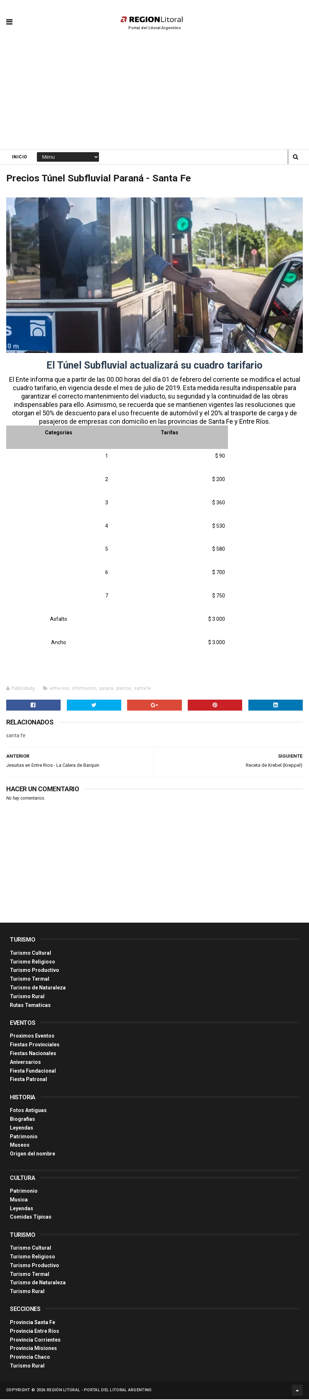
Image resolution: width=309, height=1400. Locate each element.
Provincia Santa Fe (32, 1323)
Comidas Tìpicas (31, 1217)
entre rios (59, 688)
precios (123, 688)
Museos (20, 1146)
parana (106, 688)
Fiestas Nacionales (33, 1054)
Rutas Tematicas (30, 1005)
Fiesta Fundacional (33, 1071)
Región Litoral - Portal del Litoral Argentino (99, 1390)
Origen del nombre (32, 1154)
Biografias (22, 1119)
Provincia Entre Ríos (34, 1331)
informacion (84, 688)
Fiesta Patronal (28, 1080)
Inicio (19, 157)
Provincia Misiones (33, 1349)
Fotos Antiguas (28, 1111)
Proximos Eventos (32, 1036)
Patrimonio (24, 1137)
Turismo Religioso (32, 962)
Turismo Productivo (34, 971)
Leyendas (21, 1128)
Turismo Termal (29, 979)
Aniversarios (25, 1062)
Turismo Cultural (30, 953)
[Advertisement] (154, 95)
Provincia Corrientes (35, 1340)
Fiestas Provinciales (35, 1045)
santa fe (142, 688)
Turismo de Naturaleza (38, 988)
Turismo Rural (27, 997)
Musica (19, 1200)
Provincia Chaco (30, 1358)
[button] (9, 16)
